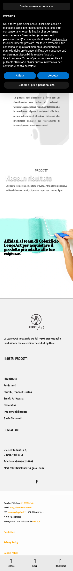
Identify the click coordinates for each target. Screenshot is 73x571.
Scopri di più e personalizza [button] (36, 84)
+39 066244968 (26, 503)
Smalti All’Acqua (14, 398)
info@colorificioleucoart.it (21, 507)
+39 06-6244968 (24, 461)
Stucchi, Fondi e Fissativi (18, 392)
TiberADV (36, 521)
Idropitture (10, 379)
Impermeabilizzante (15, 412)
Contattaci (9, 532)
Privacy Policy (11, 542)
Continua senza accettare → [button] (36, 6)
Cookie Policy (11, 553)
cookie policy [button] (59, 39)
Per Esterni (10, 385)
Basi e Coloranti (13, 418)
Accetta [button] (53, 75)
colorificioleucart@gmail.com (27, 468)
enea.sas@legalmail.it (17, 512)
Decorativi (10, 405)
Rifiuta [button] (20, 75)
